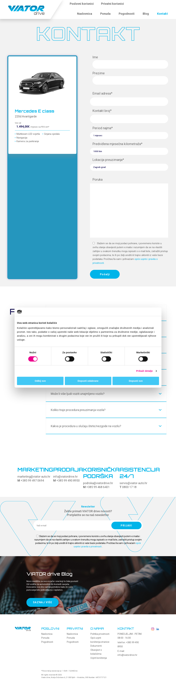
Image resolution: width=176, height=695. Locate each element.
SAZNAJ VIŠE (42, 603)
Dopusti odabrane (88, 380)
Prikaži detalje (144, 371)
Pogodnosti (127, 13)
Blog (146, 13)
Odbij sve (40, 380)
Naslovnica (84, 13)
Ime (130, 61)
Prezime (130, 77)
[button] (130, 5)
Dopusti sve (136, 380)
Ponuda (105, 13)
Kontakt (162, 13)
